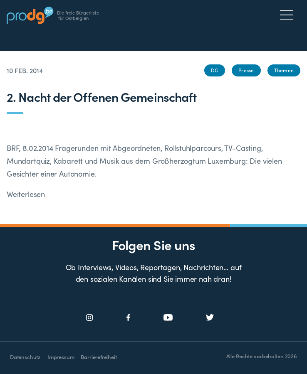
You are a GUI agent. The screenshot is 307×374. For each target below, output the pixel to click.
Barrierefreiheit (98, 357)
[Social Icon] (89, 317)
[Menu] (288, 15)
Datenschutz (25, 357)
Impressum (60, 357)
